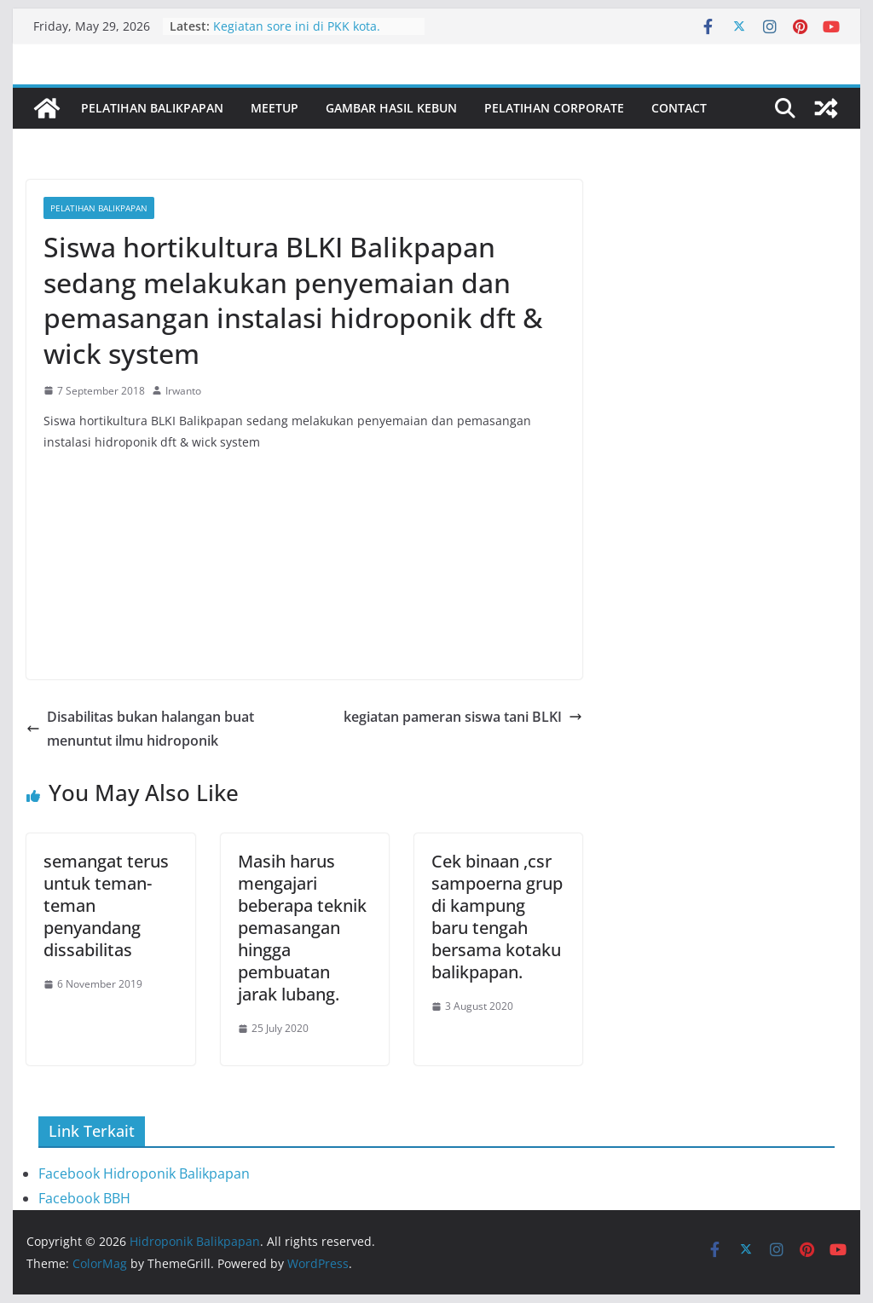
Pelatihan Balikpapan (152, 108)
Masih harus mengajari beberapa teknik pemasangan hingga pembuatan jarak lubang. (302, 928)
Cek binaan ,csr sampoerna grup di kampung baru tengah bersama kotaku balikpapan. (497, 916)
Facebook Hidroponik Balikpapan (144, 1173)
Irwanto (183, 390)
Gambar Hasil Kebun (391, 108)
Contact (679, 108)
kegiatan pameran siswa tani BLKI (463, 716)
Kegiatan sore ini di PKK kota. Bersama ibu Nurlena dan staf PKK (312, 34)
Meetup (274, 108)
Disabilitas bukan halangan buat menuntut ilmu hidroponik (140, 729)
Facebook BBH (84, 1198)
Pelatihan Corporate (554, 108)
